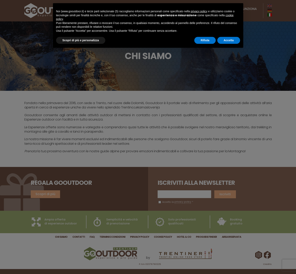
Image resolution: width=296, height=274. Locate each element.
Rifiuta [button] (205, 40)
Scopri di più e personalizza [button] (80, 40)
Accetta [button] (229, 40)
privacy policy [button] (199, 11)
